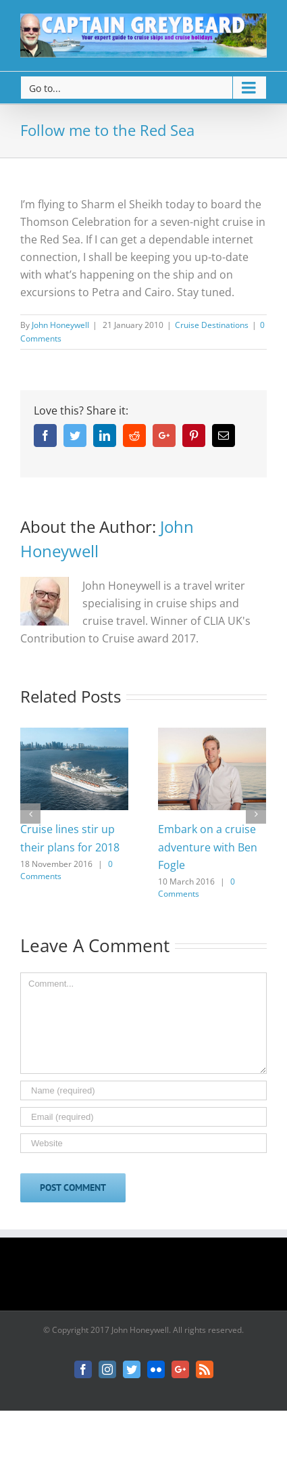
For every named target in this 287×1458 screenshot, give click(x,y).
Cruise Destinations (212, 325)
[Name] (143, 1090)
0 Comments (196, 887)
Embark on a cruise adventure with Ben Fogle (207, 847)
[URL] (143, 1143)
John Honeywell (60, 325)
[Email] (143, 1117)
